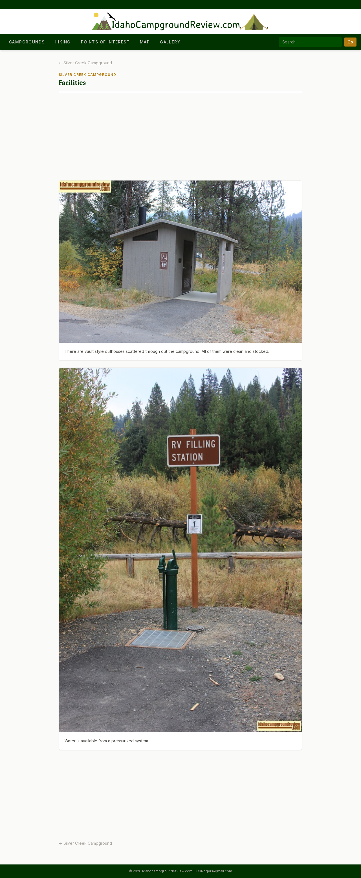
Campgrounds (27, 41)
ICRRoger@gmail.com (213, 871)
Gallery (170, 41)
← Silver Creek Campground (85, 62)
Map (145, 41)
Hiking (63, 41)
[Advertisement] (180, 138)
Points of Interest (105, 41)
